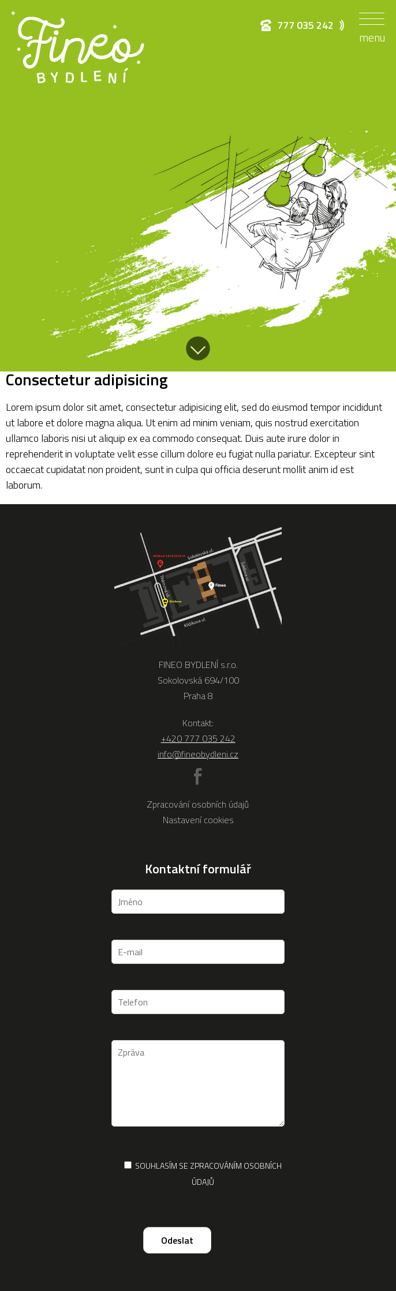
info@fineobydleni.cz (198, 754)
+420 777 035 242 (198, 738)
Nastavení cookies (198, 820)
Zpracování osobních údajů (198, 804)
